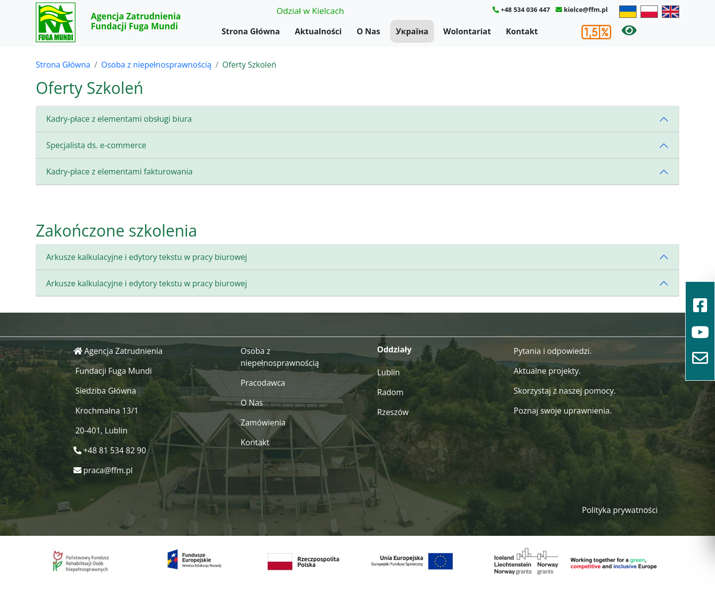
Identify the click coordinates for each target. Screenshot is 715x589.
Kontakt (522, 31)
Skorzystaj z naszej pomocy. (565, 390)
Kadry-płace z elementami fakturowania (119, 171)
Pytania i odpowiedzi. (553, 350)
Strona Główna (250, 31)
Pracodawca (263, 382)
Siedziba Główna (105, 390)
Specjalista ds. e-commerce (96, 145)
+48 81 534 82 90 (114, 450)
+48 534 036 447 (525, 9)
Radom (390, 392)
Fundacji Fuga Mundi (113, 370)
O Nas (368, 31)
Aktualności (318, 31)
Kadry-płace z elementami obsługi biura (119, 118)
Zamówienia (263, 422)
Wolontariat (467, 31)
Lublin (388, 372)
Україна (412, 31)
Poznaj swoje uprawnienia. (563, 410)
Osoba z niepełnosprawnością (156, 64)
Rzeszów (393, 412)
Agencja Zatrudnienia (123, 350)
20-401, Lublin (101, 430)
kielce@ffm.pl (586, 9)
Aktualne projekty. (547, 370)
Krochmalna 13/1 (107, 410)
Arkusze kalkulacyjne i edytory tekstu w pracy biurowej (146, 257)
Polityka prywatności (620, 510)
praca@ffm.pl (108, 470)
